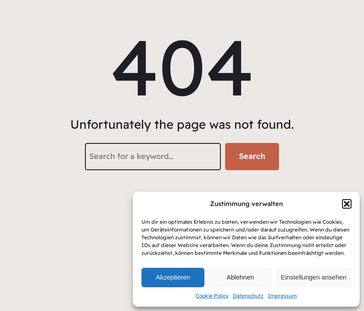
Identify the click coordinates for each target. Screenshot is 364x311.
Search (252, 156)
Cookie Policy (212, 295)
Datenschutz (248, 295)
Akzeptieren (173, 277)
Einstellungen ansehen (313, 277)
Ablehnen (240, 277)
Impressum (282, 295)
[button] (346, 204)
